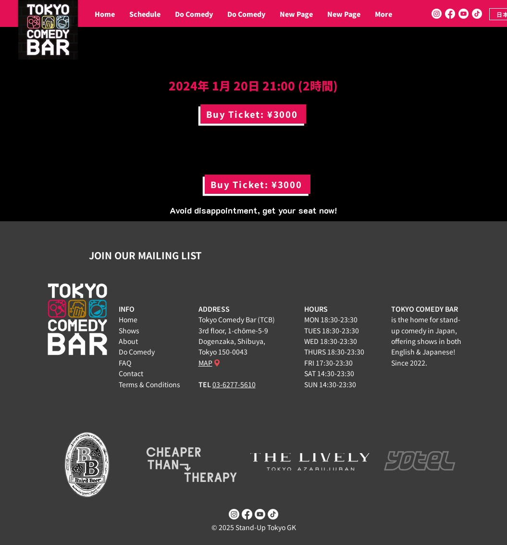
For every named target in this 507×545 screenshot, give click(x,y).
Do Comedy (137, 351)
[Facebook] (450, 14)
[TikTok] (477, 14)
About (128, 341)
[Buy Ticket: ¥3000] (253, 114)
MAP (205, 363)
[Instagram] (437, 14)
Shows (129, 330)
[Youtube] (463, 14)
